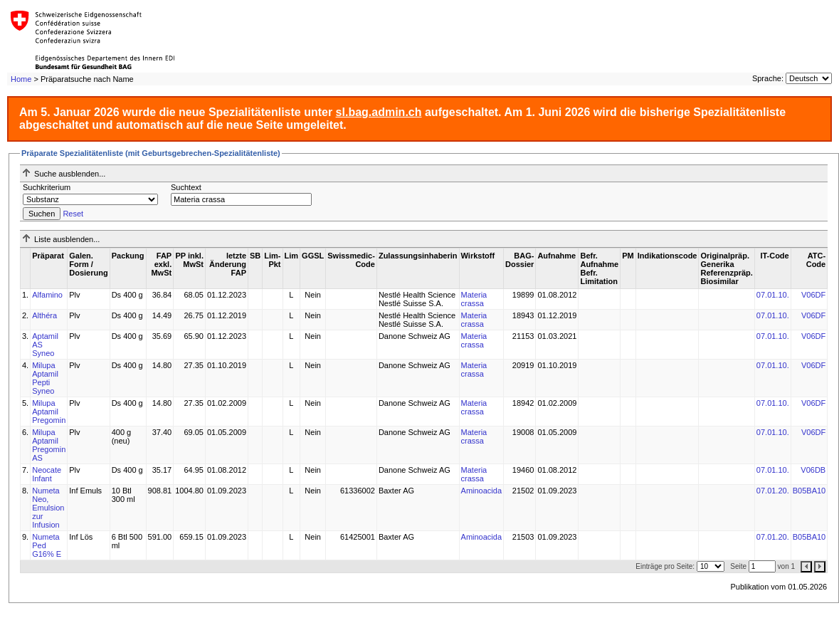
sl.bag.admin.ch (379, 112)
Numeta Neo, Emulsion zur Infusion (48, 507)
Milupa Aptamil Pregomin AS (48, 445)
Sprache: (767, 78)
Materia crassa (474, 299)
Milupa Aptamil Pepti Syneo (45, 378)
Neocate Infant (46, 474)
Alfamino (47, 294)
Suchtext (186, 187)
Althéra (44, 315)
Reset (73, 213)
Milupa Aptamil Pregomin (48, 411)
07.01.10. (772, 294)
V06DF (813, 294)
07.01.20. (772, 490)
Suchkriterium (46, 187)
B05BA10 (809, 490)
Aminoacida (481, 490)
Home (21, 79)
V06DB (813, 470)
